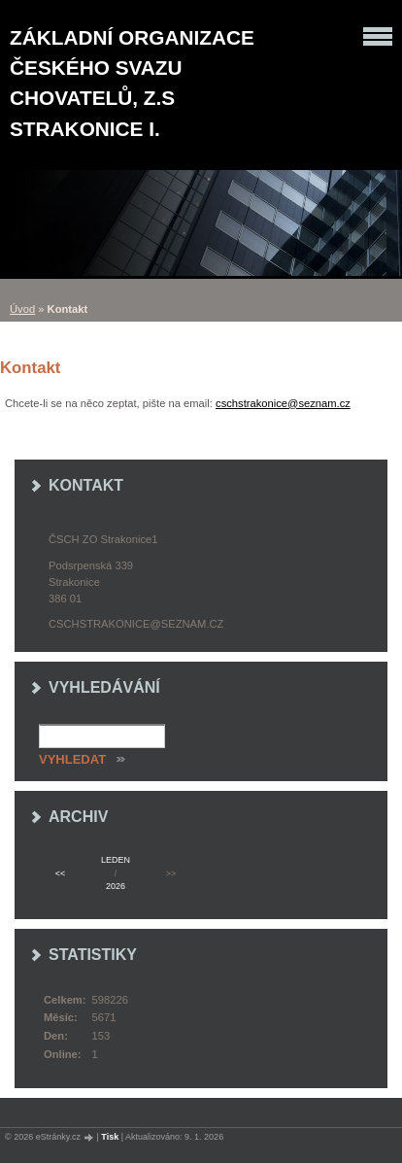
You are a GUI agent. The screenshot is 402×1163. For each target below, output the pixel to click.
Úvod (22, 309)
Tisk (109, 1137)
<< (60, 873)
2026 (115, 886)
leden (115, 860)
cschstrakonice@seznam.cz (283, 403)
